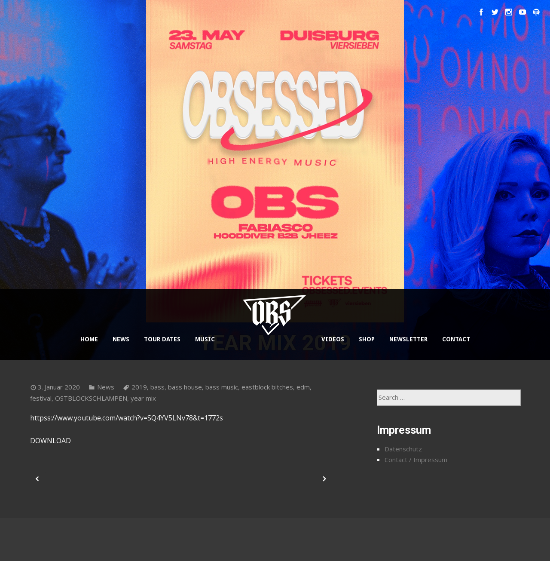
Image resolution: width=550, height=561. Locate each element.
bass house (185, 387)
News (105, 387)
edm (303, 387)
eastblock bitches (267, 387)
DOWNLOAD (50, 440)
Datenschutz (403, 449)
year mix (143, 398)
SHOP (367, 339)
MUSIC (205, 339)
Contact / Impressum (416, 459)
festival (41, 398)
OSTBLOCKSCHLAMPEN (91, 398)
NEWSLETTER (408, 339)
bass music (221, 387)
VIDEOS (332, 339)
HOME (89, 339)
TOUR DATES (162, 339)
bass (157, 387)
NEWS (121, 339)
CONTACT (456, 339)
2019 (139, 387)
